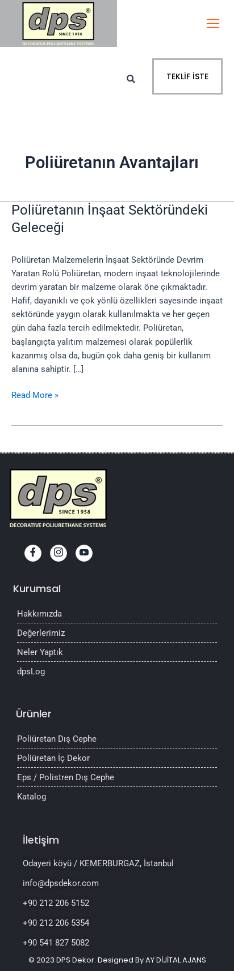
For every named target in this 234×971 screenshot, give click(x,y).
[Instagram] (58, 553)
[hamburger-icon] (212, 23)
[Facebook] (32, 553)
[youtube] (84, 553)
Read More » (34, 394)
